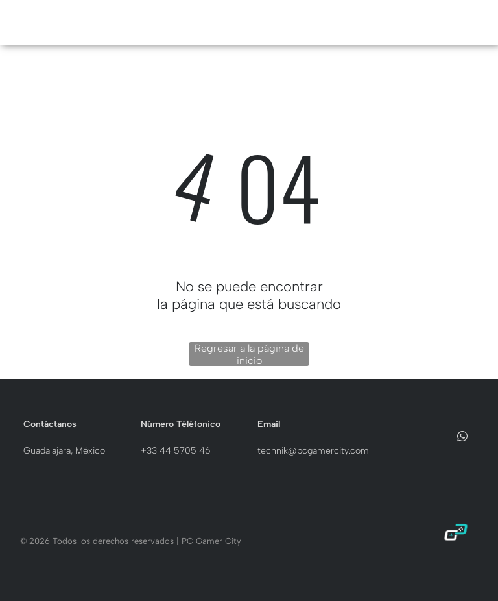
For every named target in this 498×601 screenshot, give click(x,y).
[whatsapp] (462, 437)
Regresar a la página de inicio (249, 354)
